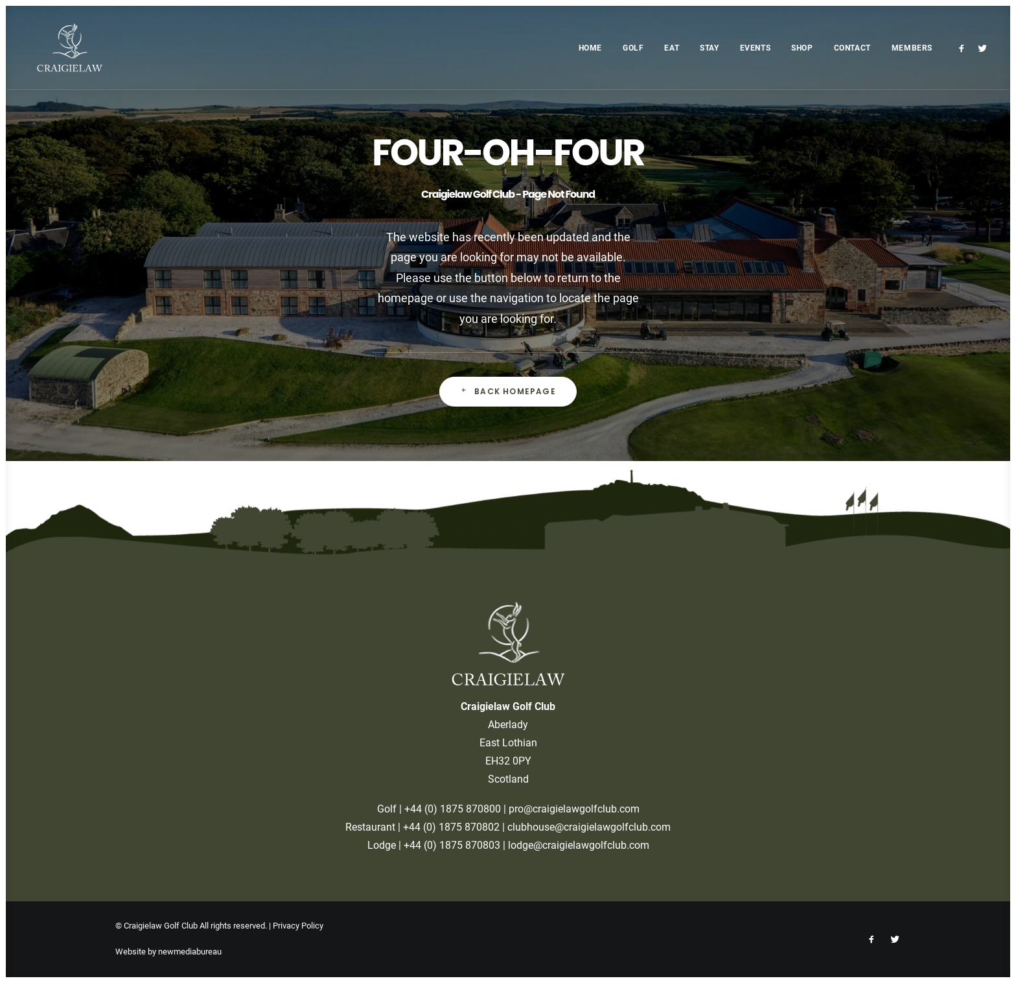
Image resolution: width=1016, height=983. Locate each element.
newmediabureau (190, 951)
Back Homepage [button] (508, 391)
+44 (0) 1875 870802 (451, 827)
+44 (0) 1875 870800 (452, 809)
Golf (633, 48)
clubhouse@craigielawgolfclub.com (589, 827)
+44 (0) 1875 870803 (452, 845)
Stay (709, 48)
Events (755, 48)
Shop (802, 48)
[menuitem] (590, 47)
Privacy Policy (298, 925)
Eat (671, 48)
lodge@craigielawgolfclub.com (578, 845)
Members (912, 48)
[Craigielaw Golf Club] (60, 47)
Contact (852, 48)
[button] (964, 47)
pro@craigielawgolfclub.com (574, 809)
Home (590, 48)
